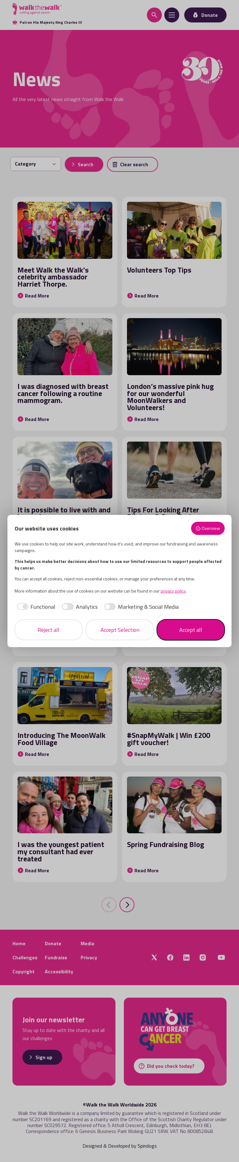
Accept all (190, 630)
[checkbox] (35, 607)
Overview (207, 528)
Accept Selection (120, 630)
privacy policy (173, 591)
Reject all (48, 630)
